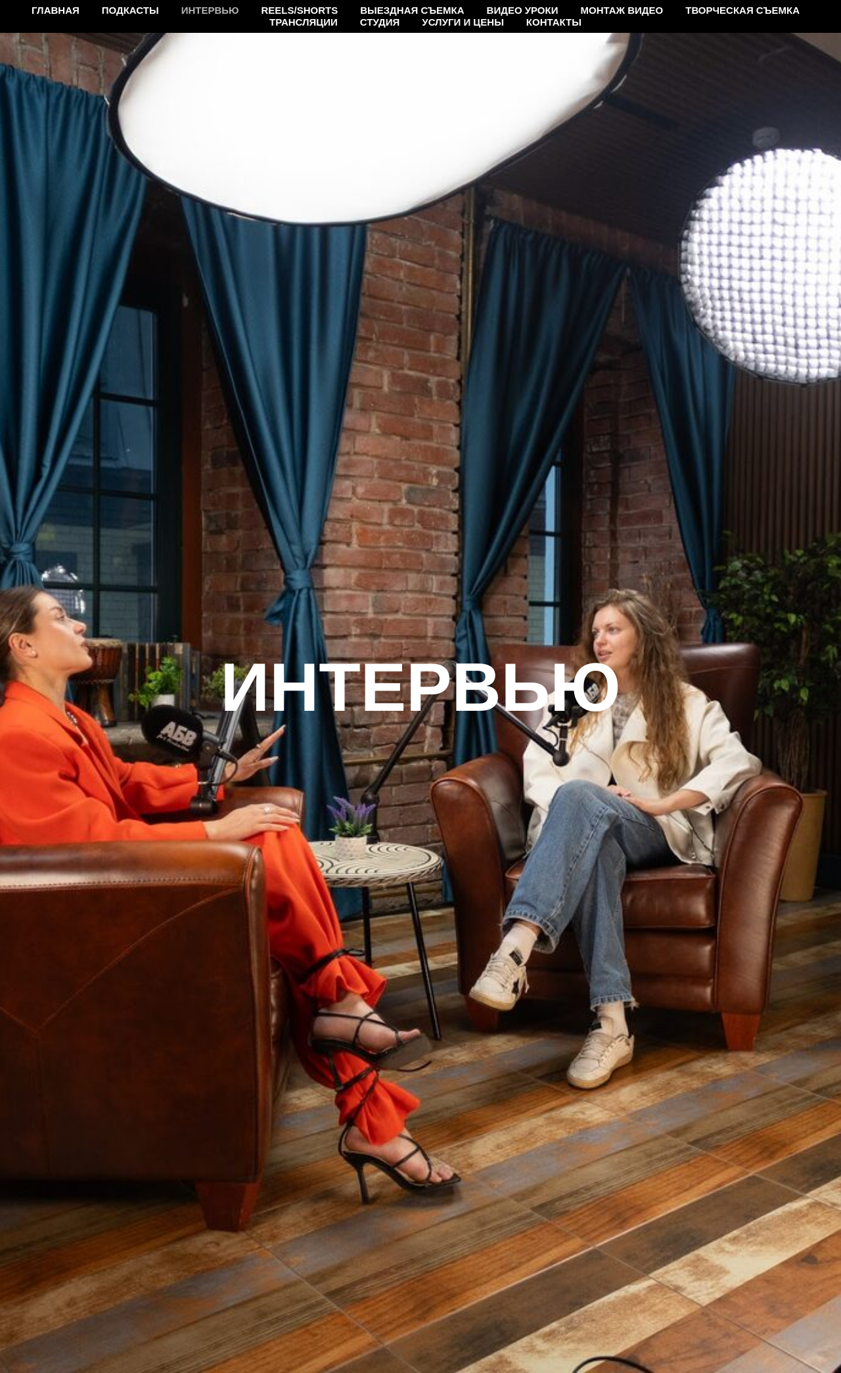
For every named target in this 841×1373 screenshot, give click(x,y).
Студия (379, 22)
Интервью (210, 10)
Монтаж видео (621, 10)
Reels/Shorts (299, 10)
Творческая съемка (742, 10)
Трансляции (303, 22)
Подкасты (130, 10)
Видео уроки (522, 10)
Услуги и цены (463, 22)
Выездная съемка (412, 10)
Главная (56, 10)
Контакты (553, 22)
